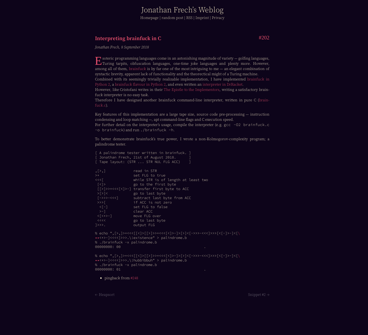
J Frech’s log (182, 10)
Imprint (202, 17)
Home (149, 17)
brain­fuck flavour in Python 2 (140, 84)
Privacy (218, 17)
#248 (134, 277)
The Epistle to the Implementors (191, 89)
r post (172, 17)
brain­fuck (137, 68)
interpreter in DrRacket (222, 84)
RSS (189, 17)
